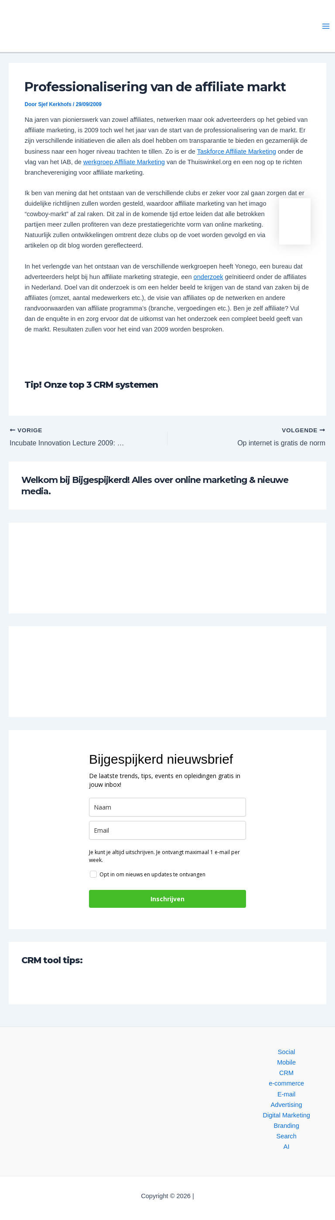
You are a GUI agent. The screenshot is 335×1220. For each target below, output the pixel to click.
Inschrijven (167, 899)
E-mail (286, 1094)
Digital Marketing (286, 1115)
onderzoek (208, 276)
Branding (286, 1125)
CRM (286, 1072)
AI (287, 1146)
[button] (82, 26)
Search (287, 1136)
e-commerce (286, 1083)
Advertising (286, 1104)
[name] (167, 807)
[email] (167, 830)
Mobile (286, 1062)
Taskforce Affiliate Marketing (236, 151)
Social (286, 1051)
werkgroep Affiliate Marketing (124, 162)
